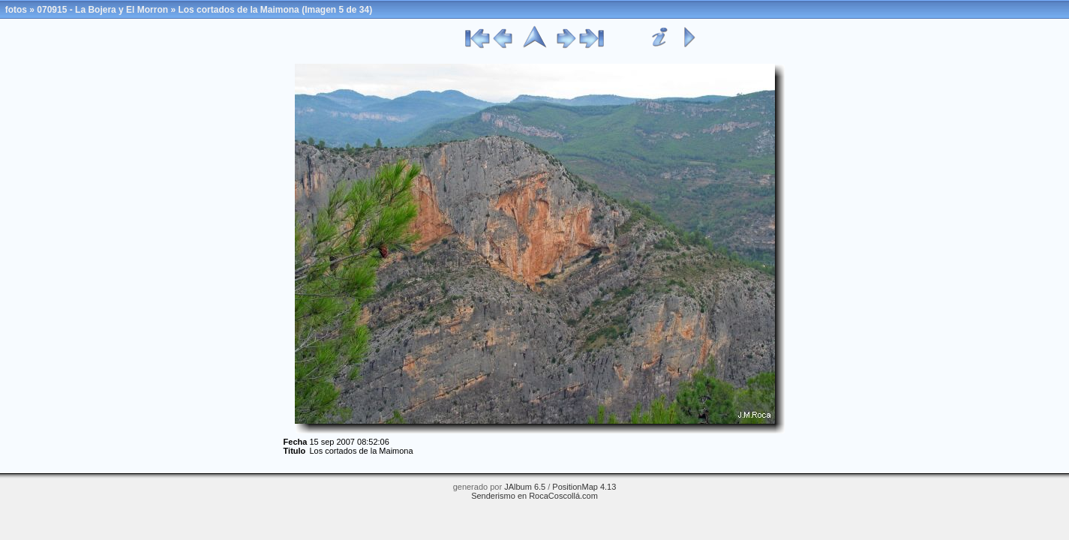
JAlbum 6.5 (524, 486)
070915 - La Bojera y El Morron (102, 9)
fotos (16, 9)
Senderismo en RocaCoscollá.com (534, 495)
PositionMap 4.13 (584, 486)
